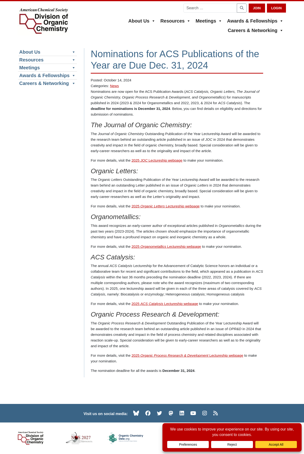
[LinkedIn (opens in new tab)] (181, 413)
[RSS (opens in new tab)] (215, 413)
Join (257, 8)
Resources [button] (175, 21)
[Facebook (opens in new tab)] (148, 413)
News (114, 86)
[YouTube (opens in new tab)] (193, 413)
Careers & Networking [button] (256, 30)
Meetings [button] (208, 21)
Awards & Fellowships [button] (255, 21)
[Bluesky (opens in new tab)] (136, 413)
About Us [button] (142, 21)
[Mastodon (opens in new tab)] (170, 413)
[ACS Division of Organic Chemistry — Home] (43, 21)
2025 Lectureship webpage (157, 160)
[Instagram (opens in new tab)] (204, 413)
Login (276, 8)
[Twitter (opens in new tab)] (159, 413)
